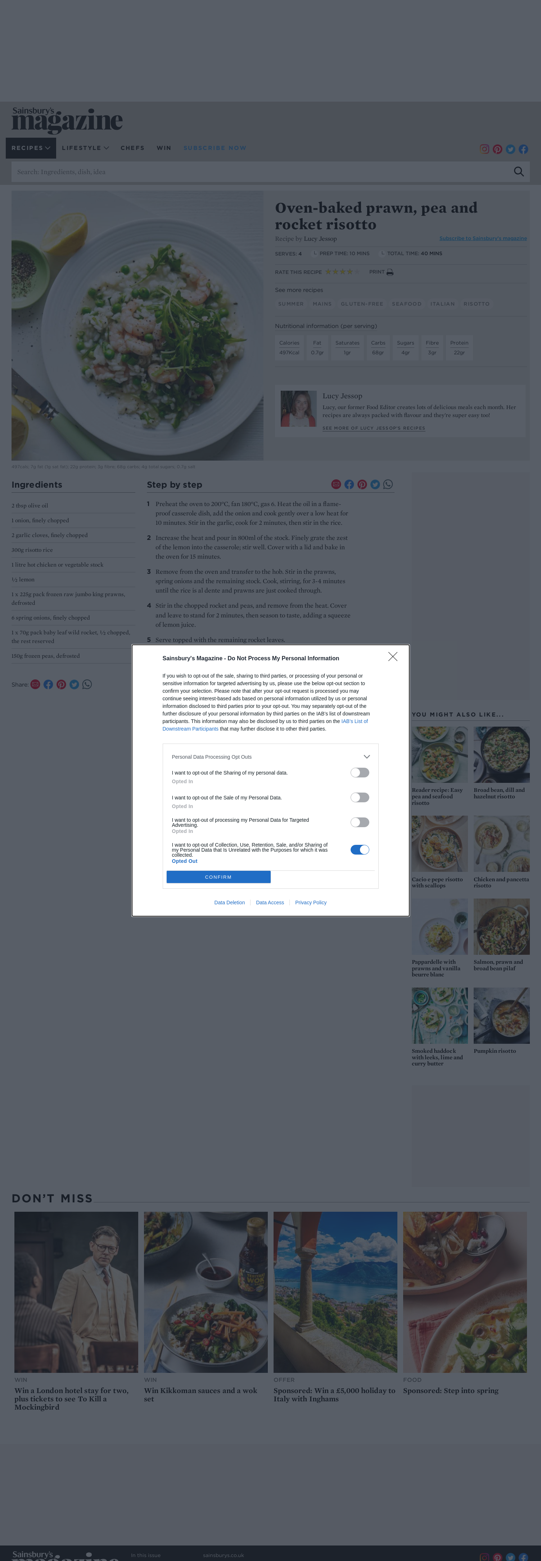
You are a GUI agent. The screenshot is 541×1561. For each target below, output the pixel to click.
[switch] (360, 772)
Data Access (270, 902)
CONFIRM (218, 877)
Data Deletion (230, 902)
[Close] (395, 659)
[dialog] (270, 780)
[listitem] (270, 756)
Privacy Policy (310, 902)
